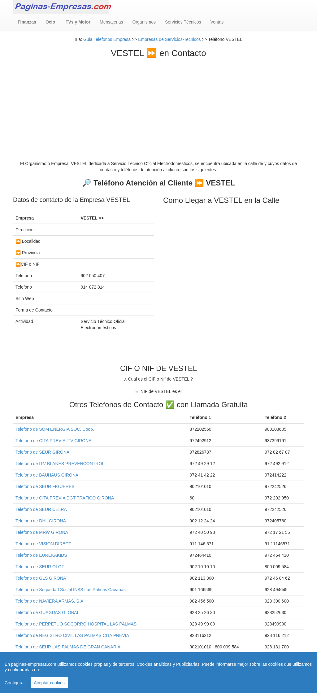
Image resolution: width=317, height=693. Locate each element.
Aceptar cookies (49, 682)
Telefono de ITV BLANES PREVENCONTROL (59, 463)
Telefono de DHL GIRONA (40, 520)
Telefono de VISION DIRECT (43, 543)
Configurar (15, 682)
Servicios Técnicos (183, 22)
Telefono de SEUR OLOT (39, 566)
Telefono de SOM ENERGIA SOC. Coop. (54, 429)
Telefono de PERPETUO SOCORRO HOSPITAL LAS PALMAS (76, 623)
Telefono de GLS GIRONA (40, 578)
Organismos (144, 22)
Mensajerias (111, 22)
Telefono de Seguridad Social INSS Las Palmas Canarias (70, 589)
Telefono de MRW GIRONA (41, 532)
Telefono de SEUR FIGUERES (45, 486)
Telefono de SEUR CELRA (41, 509)
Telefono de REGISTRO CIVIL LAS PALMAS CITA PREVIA (72, 635)
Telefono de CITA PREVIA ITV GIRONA (53, 440)
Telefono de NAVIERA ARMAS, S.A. (50, 601)
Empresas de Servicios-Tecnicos (169, 39)
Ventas (217, 22)
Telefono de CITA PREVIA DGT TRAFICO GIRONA (64, 497)
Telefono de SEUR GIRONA (42, 452)
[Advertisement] (158, 104)
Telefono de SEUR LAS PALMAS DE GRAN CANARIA (67, 646)
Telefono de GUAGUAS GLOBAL (47, 612)
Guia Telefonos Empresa (107, 39)
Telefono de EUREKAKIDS (41, 555)
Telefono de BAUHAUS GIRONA (46, 475)
